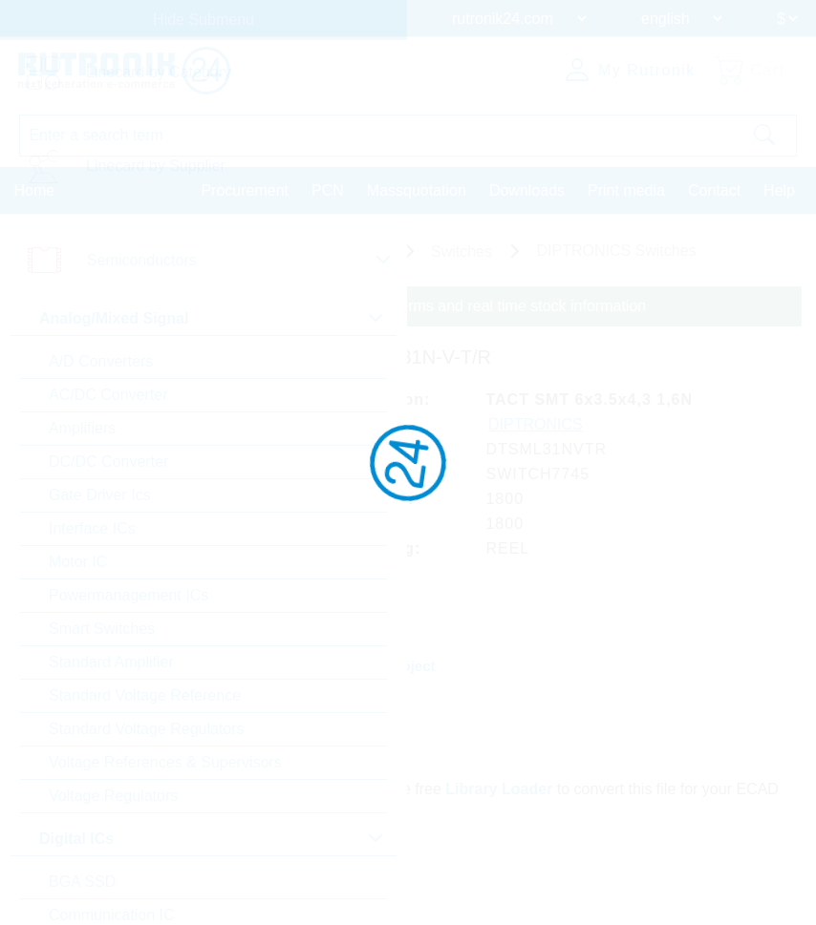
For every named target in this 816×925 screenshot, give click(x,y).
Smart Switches (102, 628)
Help (779, 190)
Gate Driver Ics (100, 495)
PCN (327, 190)
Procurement (245, 190)
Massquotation (416, 190)
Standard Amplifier (111, 662)
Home (34, 190)
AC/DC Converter (108, 395)
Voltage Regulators (113, 796)
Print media (626, 190)
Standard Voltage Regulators (147, 729)
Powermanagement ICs (128, 595)
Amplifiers (82, 428)
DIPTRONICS (536, 424)
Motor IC (78, 562)
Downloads (527, 190)
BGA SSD (82, 881)
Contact (714, 190)
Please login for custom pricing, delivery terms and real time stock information (384, 306)
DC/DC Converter (108, 461)
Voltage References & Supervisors (165, 762)
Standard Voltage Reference (145, 695)
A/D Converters (101, 361)
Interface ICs (92, 528)
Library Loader (499, 788)
